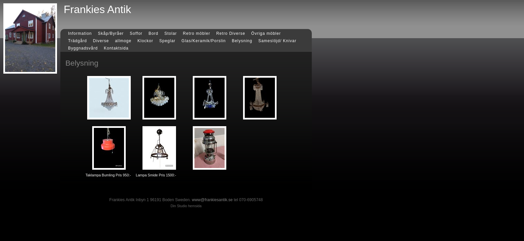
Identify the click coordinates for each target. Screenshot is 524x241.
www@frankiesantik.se (212, 199)
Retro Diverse (230, 33)
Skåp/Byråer (111, 33)
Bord (153, 33)
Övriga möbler (266, 33)
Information (80, 33)
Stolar (170, 33)
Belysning (242, 40)
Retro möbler (196, 33)
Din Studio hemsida (186, 206)
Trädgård (77, 40)
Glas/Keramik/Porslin (203, 40)
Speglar (167, 40)
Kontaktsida (116, 48)
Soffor (136, 33)
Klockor (145, 40)
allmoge (123, 40)
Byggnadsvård (83, 48)
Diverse (101, 40)
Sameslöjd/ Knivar (277, 40)
